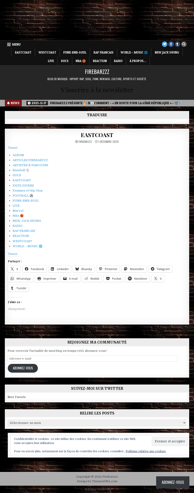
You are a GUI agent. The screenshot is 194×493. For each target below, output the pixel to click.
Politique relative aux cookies (146, 451)
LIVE (51, 61)
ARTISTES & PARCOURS (30, 165)
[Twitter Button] (164, 44)
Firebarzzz (97, 71)
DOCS (65, 61)
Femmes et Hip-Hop (28, 190)
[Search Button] (184, 44)
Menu (16, 44)
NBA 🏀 (81, 61)
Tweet (12, 147)
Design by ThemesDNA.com (97, 481)
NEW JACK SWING (167, 52)
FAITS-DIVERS (23, 185)
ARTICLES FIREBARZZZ (30, 160)
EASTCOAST (23, 52)
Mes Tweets (17, 397)
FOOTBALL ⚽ (23, 195)
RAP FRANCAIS (104, 52)
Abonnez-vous (23, 368)
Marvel (18, 210)
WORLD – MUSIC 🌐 (134, 52)
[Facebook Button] (171, 44)
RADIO (118, 61)
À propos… (138, 61)
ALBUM (18, 155)
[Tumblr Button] (177, 44)
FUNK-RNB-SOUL (74, 52)
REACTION (100, 61)
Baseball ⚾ (21, 170)
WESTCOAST (47, 52)
